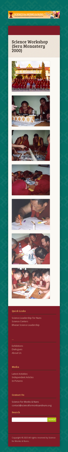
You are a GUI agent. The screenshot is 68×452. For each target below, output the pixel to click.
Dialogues (17, 349)
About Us (16, 353)
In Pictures (17, 381)
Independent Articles (23, 377)
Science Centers (20, 321)
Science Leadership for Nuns (26, 318)
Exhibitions (17, 346)
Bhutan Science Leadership (26, 325)
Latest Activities (20, 373)
